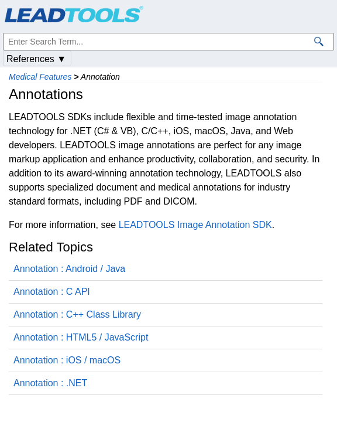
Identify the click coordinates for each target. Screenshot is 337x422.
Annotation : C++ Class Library (77, 314)
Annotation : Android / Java (69, 269)
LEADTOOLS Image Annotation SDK (195, 225)
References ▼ (36, 59)
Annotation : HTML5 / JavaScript (80, 337)
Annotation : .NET (50, 383)
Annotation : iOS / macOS (67, 360)
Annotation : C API (51, 292)
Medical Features (40, 76)
